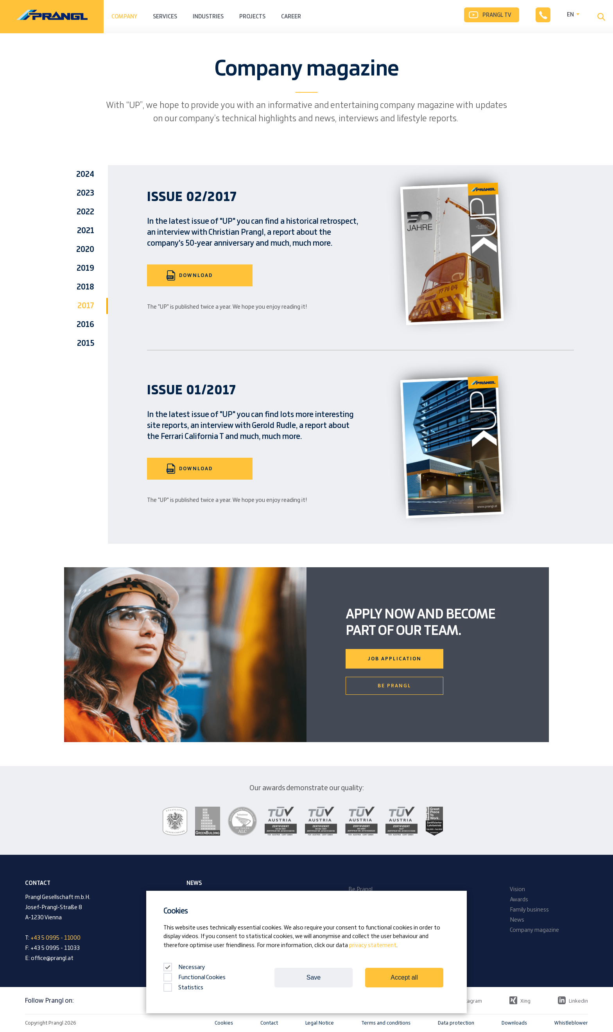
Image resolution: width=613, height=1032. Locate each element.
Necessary (184, 967)
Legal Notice (319, 1023)
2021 (85, 231)
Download (190, 275)
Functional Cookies (194, 977)
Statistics (183, 988)
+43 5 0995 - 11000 (55, 938)
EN (570, 15)
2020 (85, 249)
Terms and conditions (385, 1023)
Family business (529, 910)
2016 (85, 324)
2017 (85, 306)
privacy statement (372, 945)
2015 (85, 343)
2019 (85, 268)
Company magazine (534, 930)
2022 (85, 212)
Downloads (514, 1023)
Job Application (394, 659)
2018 (85, 287)
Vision (517, 889)
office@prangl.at (52, 958)
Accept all (404, 977)
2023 (85, 193)
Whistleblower (571, 1023)
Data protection (456, 1023)
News (517, 920)
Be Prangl (394, 686)
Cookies (224, 1023)
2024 (85, 174)
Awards (519, 900)
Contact (269, 1023)
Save (313, 977)
